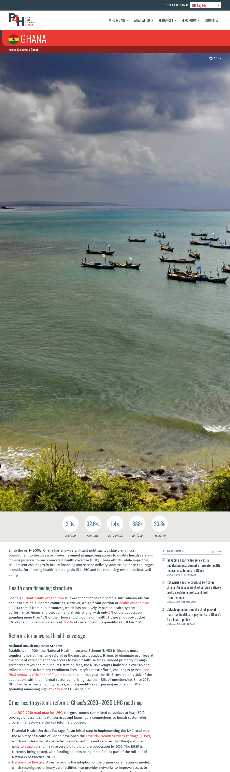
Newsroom (189, 20)
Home (12, 49)
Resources (165, 20)
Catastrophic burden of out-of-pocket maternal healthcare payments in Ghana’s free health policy (194, 618)
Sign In (182, 5)
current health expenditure (43, 602)
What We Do (142, 20)
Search (170, 5)
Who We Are (117, 20)
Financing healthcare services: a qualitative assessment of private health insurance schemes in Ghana (193, 569)
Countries (211, 20)
